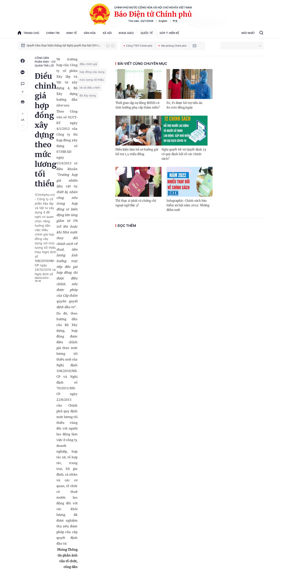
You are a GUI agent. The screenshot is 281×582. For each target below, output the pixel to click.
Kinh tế (71, 33)
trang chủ (28, 33)
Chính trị (52, 33)
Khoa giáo (126, 33)
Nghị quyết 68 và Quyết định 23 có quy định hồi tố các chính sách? (184, 154)
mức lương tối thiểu (92, 79)
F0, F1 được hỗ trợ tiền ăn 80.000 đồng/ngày (184, 105)
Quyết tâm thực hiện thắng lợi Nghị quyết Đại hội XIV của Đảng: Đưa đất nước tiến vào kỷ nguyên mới (64, 45)
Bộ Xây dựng (88, 95)
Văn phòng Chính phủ (172, 45)
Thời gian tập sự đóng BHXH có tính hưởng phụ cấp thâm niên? (137, 105)
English (163, 20)
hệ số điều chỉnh (90, 87)
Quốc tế (147, 33)
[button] (108, 46)
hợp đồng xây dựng (92, 71)
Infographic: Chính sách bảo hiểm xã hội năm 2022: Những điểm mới (187, 205)
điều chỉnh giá (88, 64)
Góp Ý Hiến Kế (169, 33)
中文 (175, 20)
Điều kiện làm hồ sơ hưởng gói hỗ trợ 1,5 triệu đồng (136, 152)
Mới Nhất (248, 33)
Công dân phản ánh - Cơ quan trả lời (45, 61)
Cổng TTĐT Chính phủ (138, 45)
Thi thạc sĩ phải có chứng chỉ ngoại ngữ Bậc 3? (135, 203)
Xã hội (107, 33)
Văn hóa (90, 33)
